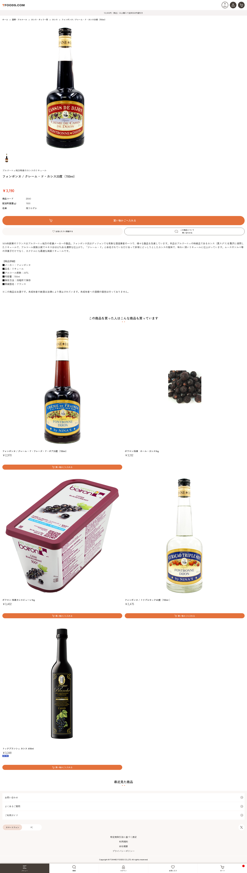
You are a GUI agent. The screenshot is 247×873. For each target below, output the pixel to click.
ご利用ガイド (11, 815)
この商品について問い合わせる (187, 231)
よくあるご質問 (12, 806)
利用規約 (123, 841)
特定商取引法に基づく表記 (123, 837)
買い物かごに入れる (63, 467)
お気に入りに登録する (64, 231)
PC (32, 827)
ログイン (123, 868)
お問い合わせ (11, 797)
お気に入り (173, 868)
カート (232, 868)
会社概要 (123, 846)
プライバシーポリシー (123, 851)
